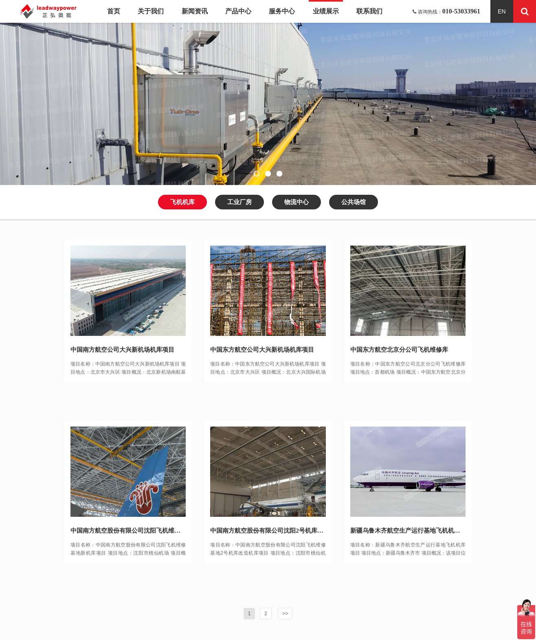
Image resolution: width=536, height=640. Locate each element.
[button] (256, 173)
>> (285, 613)
